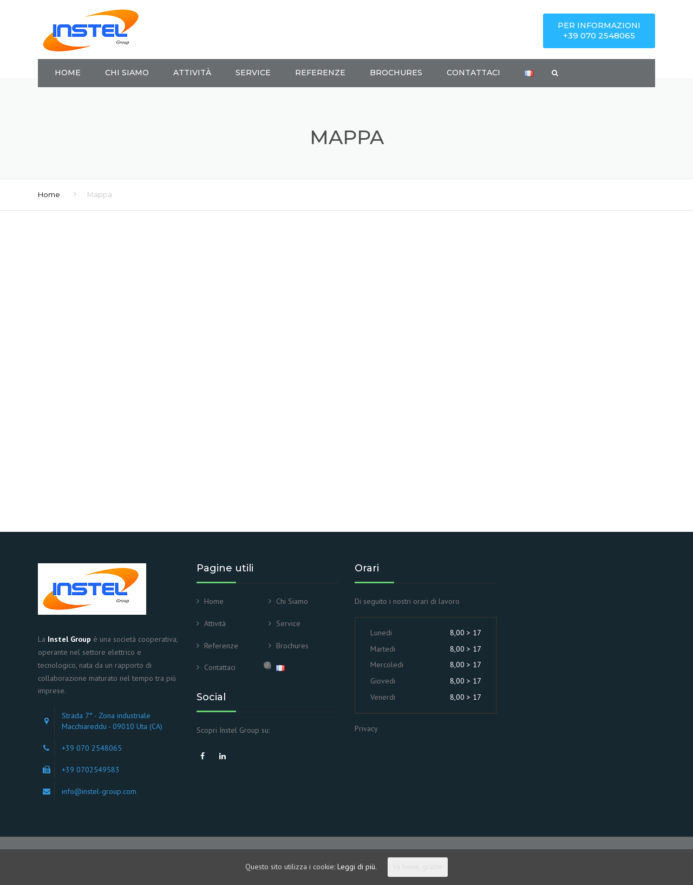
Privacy (366, 728)
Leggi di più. (357, 866)
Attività (192, 72)
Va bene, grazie (418, 866)
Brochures (396, 72)
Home (68, 72)
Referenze (320, 72)
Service (253, 72)
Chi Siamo (127, 72)
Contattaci (473, 72)
